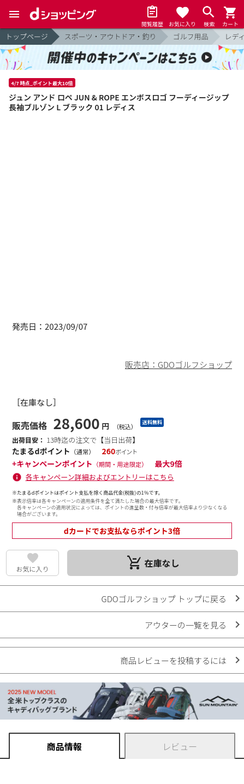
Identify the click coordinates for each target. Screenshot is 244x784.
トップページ (26, 36)
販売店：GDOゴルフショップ (178, 364)
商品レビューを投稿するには (173, 660)
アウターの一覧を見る (186, 625)
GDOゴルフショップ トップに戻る (164, 599)
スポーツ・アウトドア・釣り (110, 36)
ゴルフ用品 (191, 36)
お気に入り (32, 568)
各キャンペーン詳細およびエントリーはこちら (100, 477)
